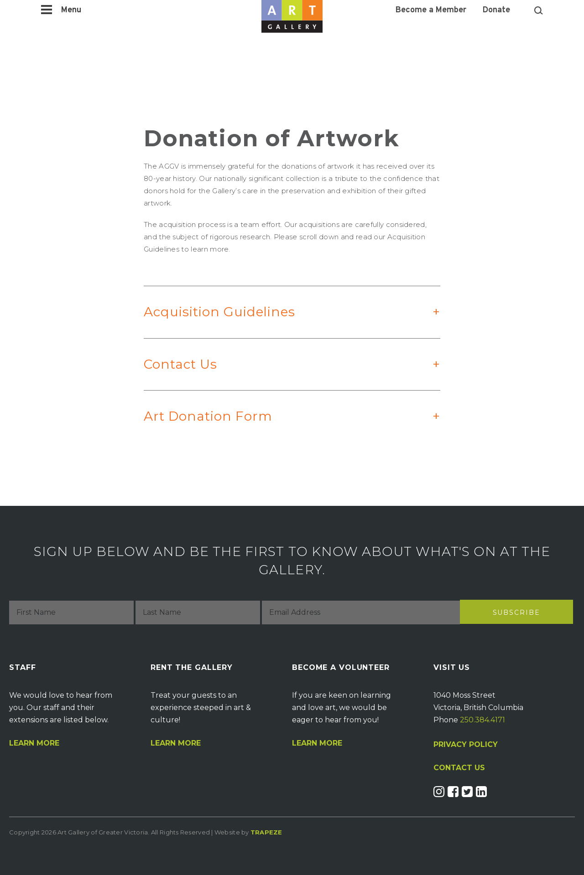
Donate (496, 10)
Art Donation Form (283, 425)
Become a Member (431, 10)
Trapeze (266, 832)
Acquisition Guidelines (283, 321)
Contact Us (283, 373)
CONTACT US (459, 768)
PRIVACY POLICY (465, 744)
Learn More (34, 743)
